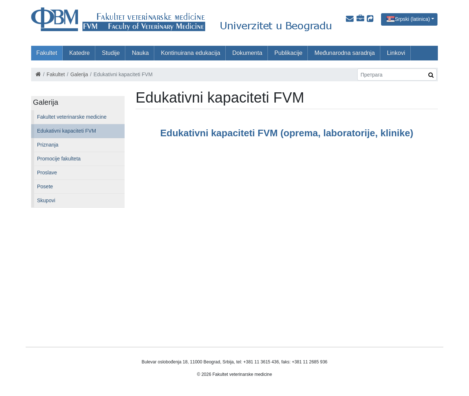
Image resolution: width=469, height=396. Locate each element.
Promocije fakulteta (59, 159)
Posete (45, 186)
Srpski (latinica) (412, 19)
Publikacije (288, 53)
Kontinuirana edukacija (190, 53)
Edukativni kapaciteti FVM (66, 131)
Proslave (47, 172)
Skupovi (46, 200)
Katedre (79, 53)
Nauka (140, 53)
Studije (111, 53)
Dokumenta (247, 53)
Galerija (79, 74)
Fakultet (46, 53)
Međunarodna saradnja (344, 53)
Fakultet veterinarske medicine (72, 117)
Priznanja (47, 145)
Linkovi (396, 53)
